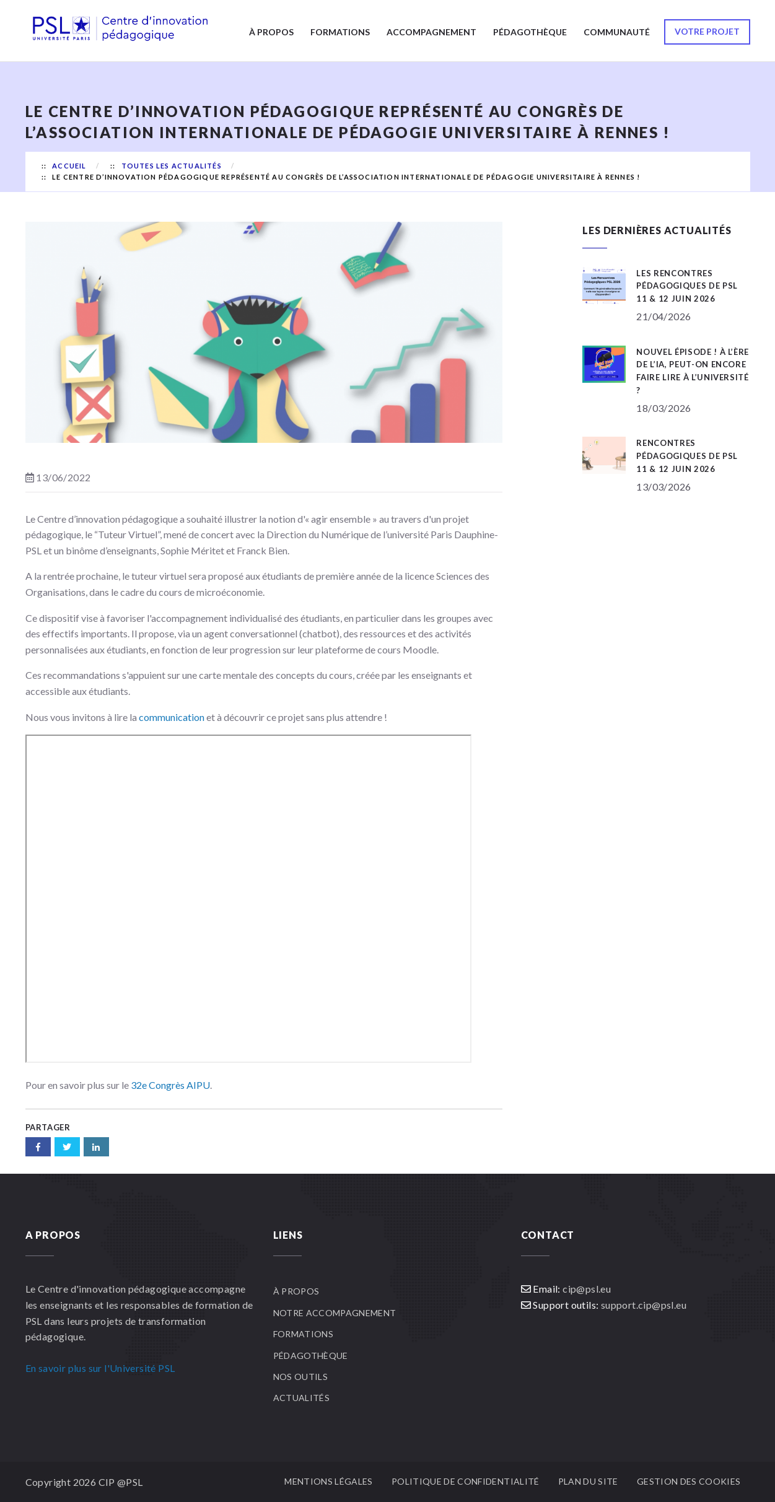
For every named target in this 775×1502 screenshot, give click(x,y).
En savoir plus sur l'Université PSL (100, 1368)
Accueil (69, 166)
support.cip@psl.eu (643, 1305)
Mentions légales (328, 1481)
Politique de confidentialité (466, 1481)
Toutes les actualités (171, 166)
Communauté (617, 32)
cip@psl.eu (587, 1289)
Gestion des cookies (689, 1481)
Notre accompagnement (334, 1313)
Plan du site (588, 1481)
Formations (340, 32)
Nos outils (300, 1376)
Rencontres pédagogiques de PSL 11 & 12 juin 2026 (686, 456)
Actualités (301, 1397)
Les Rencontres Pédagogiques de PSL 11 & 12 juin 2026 (686, 286)
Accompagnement (431, 32)
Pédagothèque (530, 32)
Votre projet (707, 31)
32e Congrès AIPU (170, 1085)
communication (171, 717)
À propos (271, 32)
